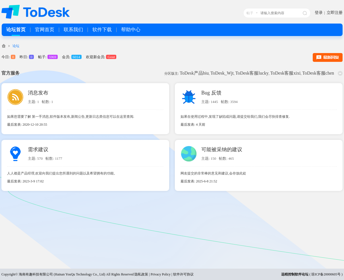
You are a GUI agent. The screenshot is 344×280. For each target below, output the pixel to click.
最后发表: (193, 125)
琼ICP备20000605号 (326, 274)
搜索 (305, 13)
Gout (111, 57)
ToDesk (3, 46)
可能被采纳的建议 (221, 149)
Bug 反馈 (211, 93)
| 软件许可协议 (182, 274)
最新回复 (328, 57)
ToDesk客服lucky (252, 73)
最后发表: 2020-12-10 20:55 (27, 125)
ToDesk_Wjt (222, 73)
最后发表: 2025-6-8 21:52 (199, 181)
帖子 (249, 13)
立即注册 (335, 12)
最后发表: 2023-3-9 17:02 (25, 181)
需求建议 (38, 149)
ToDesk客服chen (318, 73)
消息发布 (38, 93)
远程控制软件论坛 (294, 274)
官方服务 (10, 73)
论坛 (16, 46)
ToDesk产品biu (194, 73)
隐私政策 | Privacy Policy (152, 274)
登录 (319, 12)
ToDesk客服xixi (285, 73)
